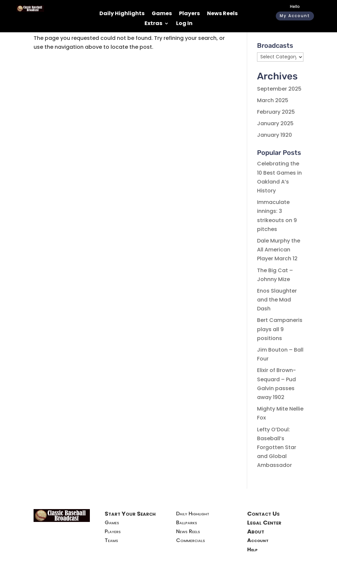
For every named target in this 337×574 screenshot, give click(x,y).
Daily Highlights (121, 14)
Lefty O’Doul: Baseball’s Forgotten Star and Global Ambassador (276, 447)
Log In (184, 24)
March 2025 (272, 100)
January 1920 (274, 135)
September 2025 (279, 89)
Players (189, 14)
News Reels (222, 14)
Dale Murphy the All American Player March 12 (278, 249)
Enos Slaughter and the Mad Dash (277, 299)
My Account (295, 15)
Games (162, 14)
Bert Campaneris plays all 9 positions (279, 329)
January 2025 (275, 123)
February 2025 (276, 112)
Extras (153, 24)
